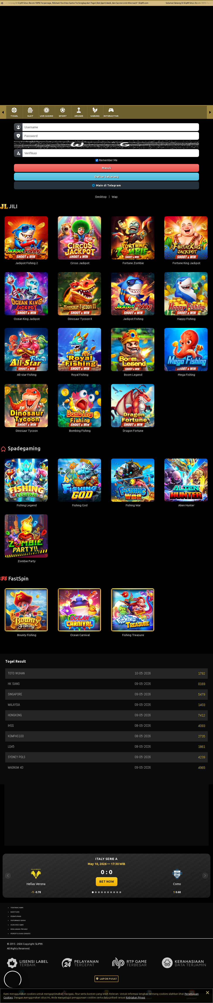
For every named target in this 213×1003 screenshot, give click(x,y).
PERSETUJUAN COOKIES (20, 933)
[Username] (110, 127)
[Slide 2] (96, 892)
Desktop (101, 196)
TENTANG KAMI (16, 907)
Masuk (106, 168)
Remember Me (106, 160)
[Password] (110, 136)
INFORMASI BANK (18, 920)
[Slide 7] (111, 892)
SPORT (63, 116)
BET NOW (106, 881)
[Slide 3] (99, 892)
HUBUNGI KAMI (17, 925)
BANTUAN (14, 912)
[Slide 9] (117, 892)
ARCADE (78, 116)
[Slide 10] (120, 892)
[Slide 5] (105, 892)
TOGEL (14, 116)
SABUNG (95, 116)
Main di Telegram (106, 185)
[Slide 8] (114, 892)
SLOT (30, 116)
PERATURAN (15, 916)
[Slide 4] (102, 892)
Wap (115, 196)
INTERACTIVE (111, 116)
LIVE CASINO (46, 116)
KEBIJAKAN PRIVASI (18, 929)
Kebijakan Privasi (135, 997)
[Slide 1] (93, 892)
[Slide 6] (108, 892)
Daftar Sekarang (106, 176)
